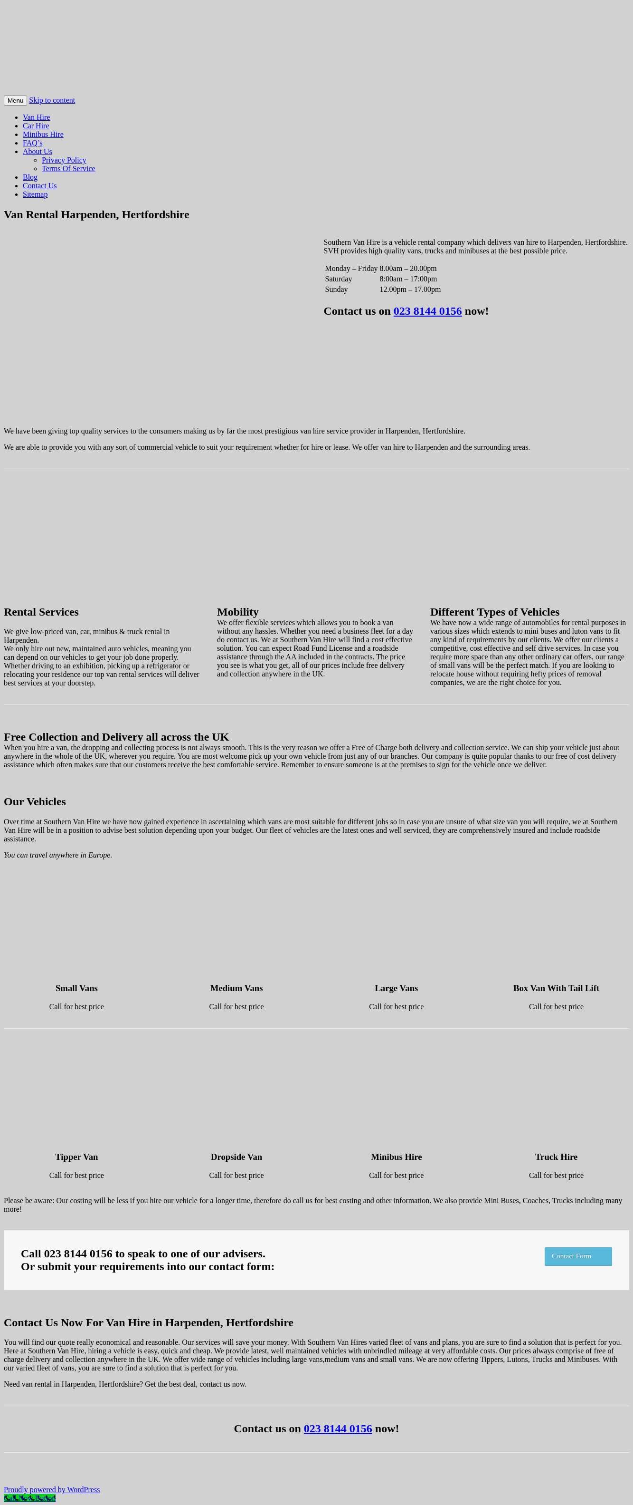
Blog (30, 177)
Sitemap (35, 194)
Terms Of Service (68, 168)
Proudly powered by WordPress (52, 1490)
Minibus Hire (43, 134)
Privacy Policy (64, 160)
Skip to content (52, 100)
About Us (37, 151)
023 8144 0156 (428, 311)
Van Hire (36, 117)
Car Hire (36, 126)
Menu (15, 100)
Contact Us (40, 186)
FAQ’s (33, 143)
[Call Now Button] (30, 1498)
